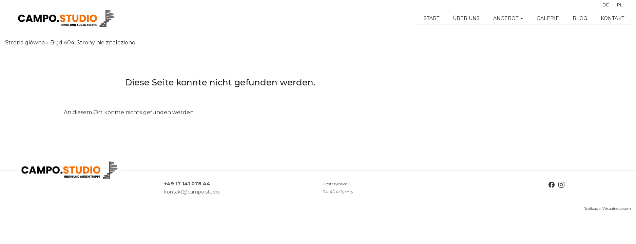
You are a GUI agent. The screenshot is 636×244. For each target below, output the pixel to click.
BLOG (580, 18)
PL (619, 4)
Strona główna (25, 42)
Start (431, 18)
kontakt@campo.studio (192, 192)
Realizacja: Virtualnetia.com (607, 208)
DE (605, 4)
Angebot (508, 18)
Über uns (466, 18)
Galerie (548, 18)
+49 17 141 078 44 (187, 184)
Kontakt (612, 18)
